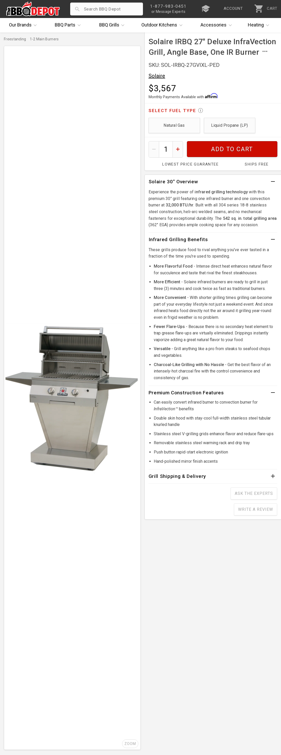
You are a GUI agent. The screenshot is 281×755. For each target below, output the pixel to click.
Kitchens (163, 25)
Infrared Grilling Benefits (178, 239)
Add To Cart (232, 149)
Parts (69, 25)
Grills (113, 25)
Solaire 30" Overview (173, 182)
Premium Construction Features (186, 393)
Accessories (217, 25)
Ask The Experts (254, 493)
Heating (259, 25)
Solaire (157, 76)
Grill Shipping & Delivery (177, 476)
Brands (24, 25)
